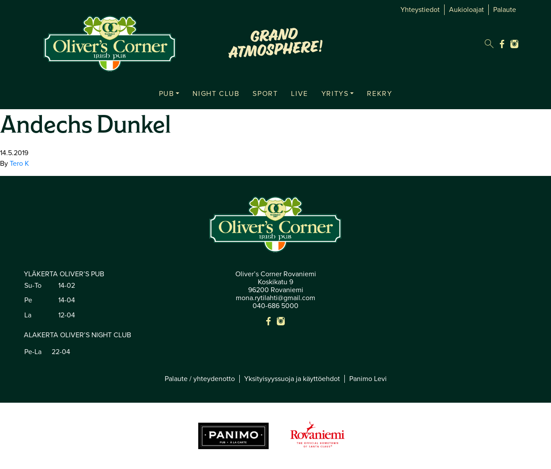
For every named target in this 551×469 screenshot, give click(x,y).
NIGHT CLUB (215, 93)
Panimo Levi (368, 378)
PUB (166, 93)
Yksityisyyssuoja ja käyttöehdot (292, 378)
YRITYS (335, 93)
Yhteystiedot (420, 9)
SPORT (265, 93)
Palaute (504, 9)
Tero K (19, 163)
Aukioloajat (466, 9)
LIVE (299, 93)
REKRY (379, 93)
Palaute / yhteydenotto (200, 378)
